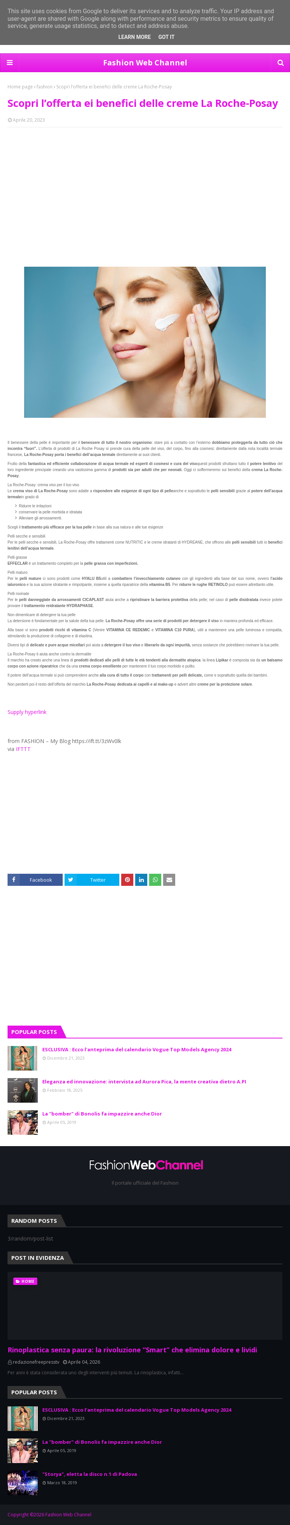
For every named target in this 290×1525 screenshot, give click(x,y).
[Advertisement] (145, 188)
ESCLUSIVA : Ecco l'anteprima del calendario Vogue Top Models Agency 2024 (136, 1049)
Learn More (134, 37)
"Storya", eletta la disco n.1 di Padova (89, 1474)
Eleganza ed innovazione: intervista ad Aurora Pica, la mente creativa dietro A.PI (144, 1081)
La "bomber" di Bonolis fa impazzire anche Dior (102, 1113)
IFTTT (23, 748)
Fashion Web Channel (145, 62)
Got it (166, 37)
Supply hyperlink (27, 711)
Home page (20, 86)
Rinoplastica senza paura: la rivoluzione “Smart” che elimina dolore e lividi (132, 1349)
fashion (44, 86)
